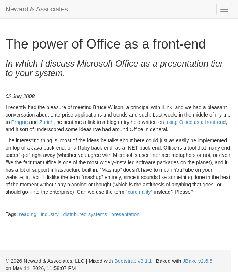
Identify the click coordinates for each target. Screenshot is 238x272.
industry (50, 214)
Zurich (46, 122)
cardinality (139, 192)
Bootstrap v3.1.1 (133, 261)
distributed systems (85, 214)
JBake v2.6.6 (197, 261)
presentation (125, 214)
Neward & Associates (37, 9)
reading (27, 214)
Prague (19, 122)
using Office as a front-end (195, 122)
